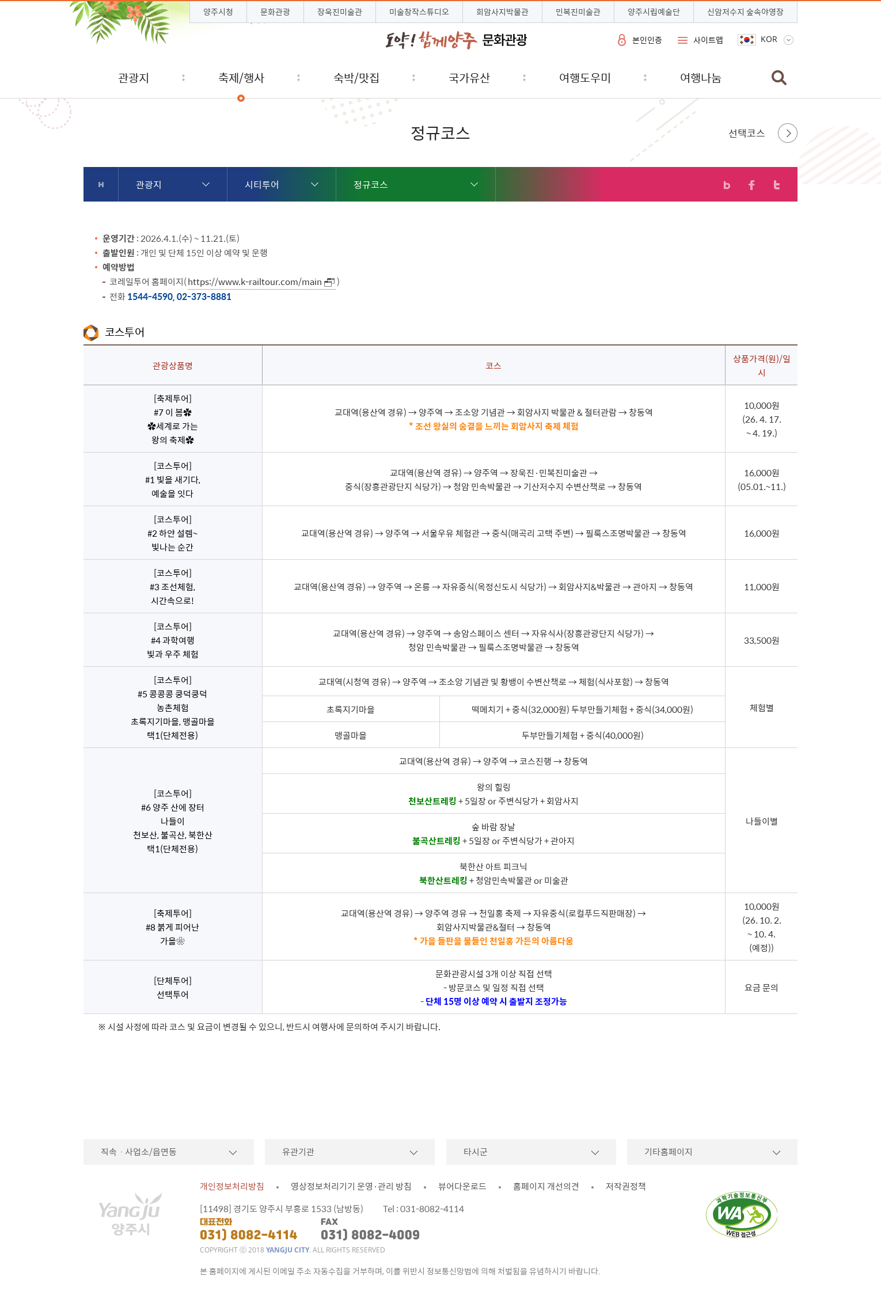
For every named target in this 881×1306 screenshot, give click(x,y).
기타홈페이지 (668, 1151)
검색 (779, 77)
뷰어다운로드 (462, 1186)
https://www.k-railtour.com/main (255, 281)
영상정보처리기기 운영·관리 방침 (351, 1186)
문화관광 (275, 11)
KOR (769, 39)
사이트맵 (708, 39)
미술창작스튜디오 (419, 11)
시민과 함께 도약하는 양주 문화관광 (456, 40)
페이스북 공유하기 (751, 185)
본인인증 (647, 39)
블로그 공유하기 (727, 185)
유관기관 (298, 1151)
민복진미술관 (578, 11)
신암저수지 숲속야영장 (745, 11)
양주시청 (218, 11)
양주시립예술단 (654, 11)
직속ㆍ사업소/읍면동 (139, 1151)
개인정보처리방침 (232, 1186)
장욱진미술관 (339, 11)
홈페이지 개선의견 (546, 1186)
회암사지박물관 (502, 11)
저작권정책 (626, 1186)
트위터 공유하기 (776, 185)
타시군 (476, 1151)
